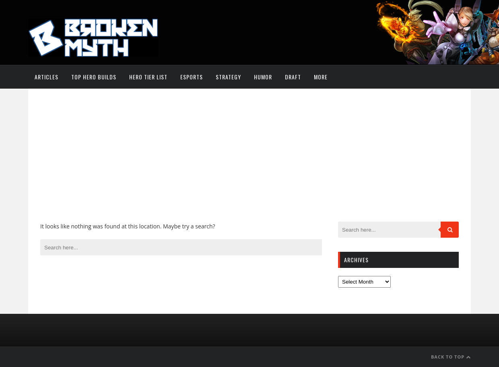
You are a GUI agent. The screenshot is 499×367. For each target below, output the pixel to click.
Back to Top (451, 357)
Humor (263, 77)
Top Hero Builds (93, 77)
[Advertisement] (249, 161)
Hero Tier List (148, 77)
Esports (191, 77)
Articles (46, 77)
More (321, 77)
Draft (293, 77)
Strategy (228, 77)
